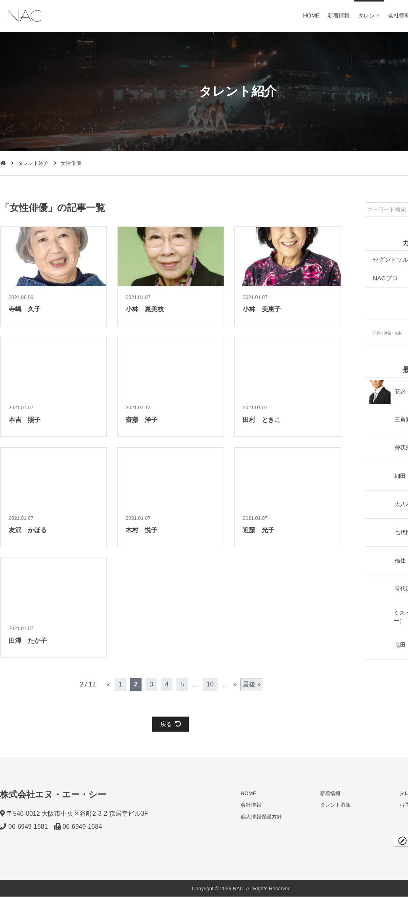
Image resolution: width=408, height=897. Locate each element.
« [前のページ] (108, 684)
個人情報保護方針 (261, 817)
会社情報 (251, 805)
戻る (171, 724)
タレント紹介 (33, 163)
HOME (311, 15)
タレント (369, 15)
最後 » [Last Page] (252, 684)
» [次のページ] (235, 684)
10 (210, 684)
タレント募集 (335, 805)
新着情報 (339, 15)
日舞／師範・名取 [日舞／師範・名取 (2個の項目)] (387, 334)
